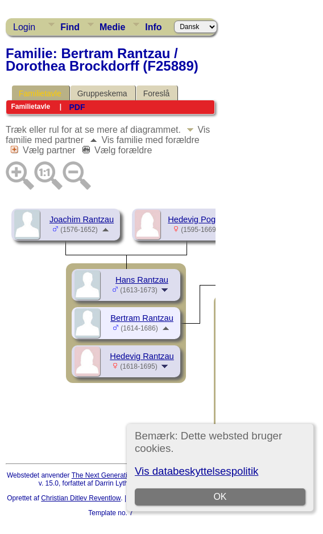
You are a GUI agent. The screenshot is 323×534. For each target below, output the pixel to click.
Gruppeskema (102, 93)
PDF (77, 107)
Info (153, 27)
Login (24, 27)
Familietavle (40, 93)
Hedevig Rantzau (141, 356)
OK (219, 497)
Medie (112, 27)
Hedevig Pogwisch (202, 219)
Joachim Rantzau (81, 219)
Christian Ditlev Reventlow (81, 498)
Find (70, 27)
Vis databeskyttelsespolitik (196, 471)
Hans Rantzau (141, 279)
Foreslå (156, 93)
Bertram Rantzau (141, 318)
